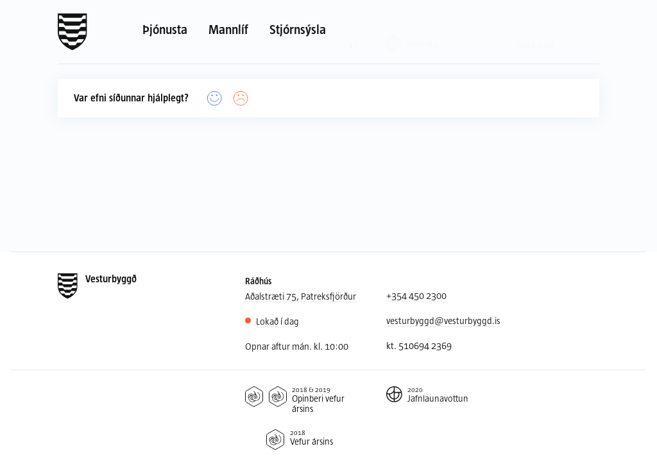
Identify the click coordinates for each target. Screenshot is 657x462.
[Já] (214, 98)
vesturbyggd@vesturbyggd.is (443, 320)
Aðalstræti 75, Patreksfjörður (300, 296)
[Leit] (498, 32)
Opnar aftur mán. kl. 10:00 (296, 346)
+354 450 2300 (416, 295)
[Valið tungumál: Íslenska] (419, 31)
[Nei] (241, 98)
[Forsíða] (72, 32)
